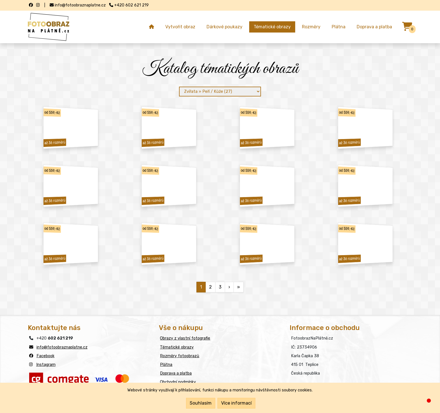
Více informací (236, 403)
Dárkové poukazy (224, 26)
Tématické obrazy (272, 26)
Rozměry (311, 26)
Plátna (338, 26)
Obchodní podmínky (178, 382)
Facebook (45, 356)
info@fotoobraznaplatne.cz (62, 347)
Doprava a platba (374, 26)
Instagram (46, 364)
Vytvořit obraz (180, 26)
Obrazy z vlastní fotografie (185, 338)
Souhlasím (201, 403)
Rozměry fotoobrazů (179, 356)
